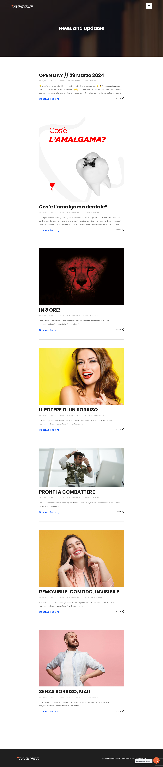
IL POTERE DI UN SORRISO (68, 409)
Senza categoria (92, 212)
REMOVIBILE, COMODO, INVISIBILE (79, 591)
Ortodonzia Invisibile (94, 597)
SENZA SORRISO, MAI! (64, 691)
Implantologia (91, 81)
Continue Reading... (50, 98)
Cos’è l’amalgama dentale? (73, 206)
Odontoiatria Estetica (95, 415)
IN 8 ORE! (50, 310)
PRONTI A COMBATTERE (67, 492)
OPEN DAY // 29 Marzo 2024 (71, 75)
